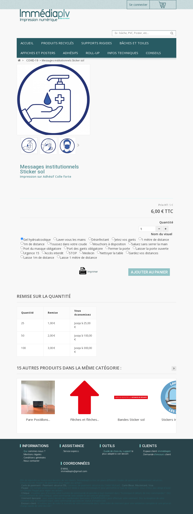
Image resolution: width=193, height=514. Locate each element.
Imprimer (92, 271)
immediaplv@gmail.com (74, 471)
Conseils (153, 53)
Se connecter (138, 5)
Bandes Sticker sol (131, 419)
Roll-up (93, 53)
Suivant (78, 145)
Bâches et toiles (134, 43)
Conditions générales (35, 457)
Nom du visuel (162, 234)
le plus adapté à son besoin (117, 452)
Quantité (166, 222)
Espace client (157, 451)
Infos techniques (122, 53)
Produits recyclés (57, 43)
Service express (71, 451)
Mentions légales (33, 454)
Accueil (27, 43)
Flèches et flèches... (84, 419)
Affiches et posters (38, 53)
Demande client (157, 454)
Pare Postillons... (38, 419)
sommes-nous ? (34, 451)
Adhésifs (70, 53)
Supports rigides (96, 43)
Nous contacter (31, 460)
